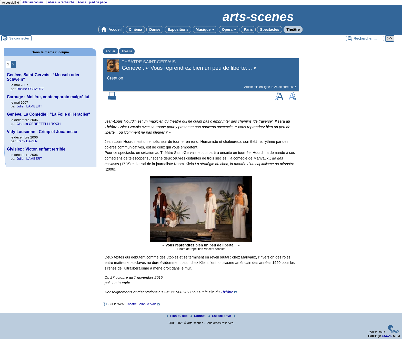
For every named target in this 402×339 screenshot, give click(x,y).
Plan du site (177, 316)
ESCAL (387, 336)
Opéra (229, 29)
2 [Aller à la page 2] (13, 64)
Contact (198, 316)
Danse (154, 29)
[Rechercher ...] (365, 38)
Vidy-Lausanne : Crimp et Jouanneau (42, 131)
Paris (248, 29)
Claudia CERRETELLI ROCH (38, 124)
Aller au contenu (33, 2)
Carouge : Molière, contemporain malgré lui (48, 97)
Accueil (111, 29)
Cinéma (135, 29)
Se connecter (19, 38)
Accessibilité (10, 2)
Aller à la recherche (61, 2)
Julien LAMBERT (29, 106)
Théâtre (293, 29)
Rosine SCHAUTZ (30, 89)
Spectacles (269, 29)
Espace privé (220, 316)
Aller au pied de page (92, 2)
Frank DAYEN (26, 141)
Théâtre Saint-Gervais (141, 304)
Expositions (178, 29)
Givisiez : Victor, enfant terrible (36, 149)
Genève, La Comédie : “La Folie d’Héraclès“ (48, 114)
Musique (205, 29)
